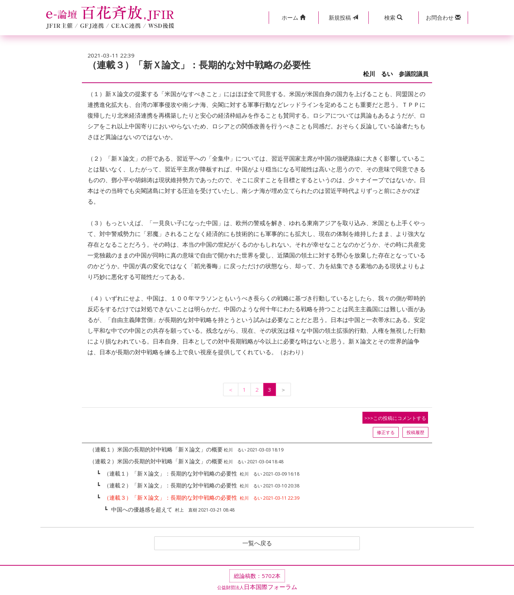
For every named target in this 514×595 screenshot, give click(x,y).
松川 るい (378, 74)
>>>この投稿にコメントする (395, 418)
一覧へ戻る (257, 543)
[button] (294, 17)
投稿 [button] (343, 17)
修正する (386, 432)
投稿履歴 (415, 432)
